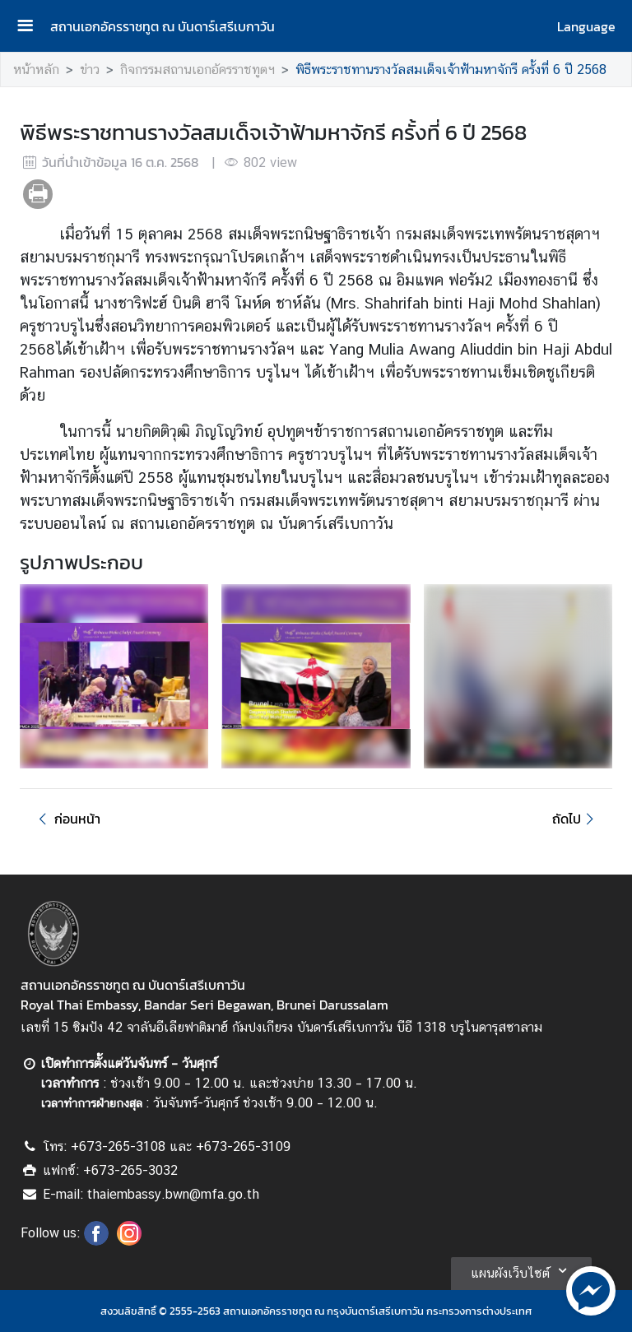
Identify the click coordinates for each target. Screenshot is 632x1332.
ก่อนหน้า (66, 818)
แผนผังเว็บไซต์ (521, 1270)
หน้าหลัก (36, 69)
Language (586, 26)
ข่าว (90, 69)
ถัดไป (575, 818)
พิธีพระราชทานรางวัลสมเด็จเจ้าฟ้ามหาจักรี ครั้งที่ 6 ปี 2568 (450, 69)
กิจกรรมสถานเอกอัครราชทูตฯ (197, 69)
